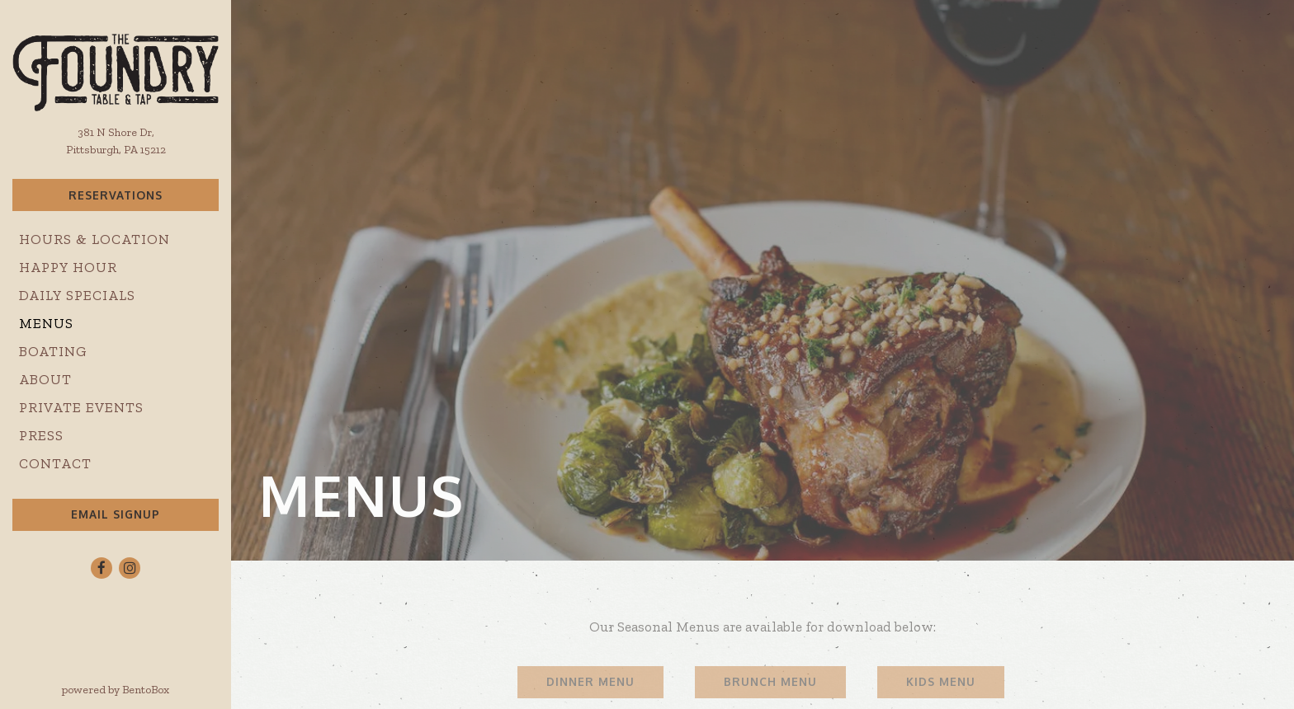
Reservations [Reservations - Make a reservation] (115, 195)
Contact (55, 463)
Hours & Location (94, 239)
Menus (46, 323)
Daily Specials (77, 295)
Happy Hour (68, 267)
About (45, 379)
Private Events (81, 407)
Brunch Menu (770, 681)
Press (41, 435)
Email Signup (115, 514)
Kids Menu (940, 681)
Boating (53, 351)
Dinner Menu (590, 681)
